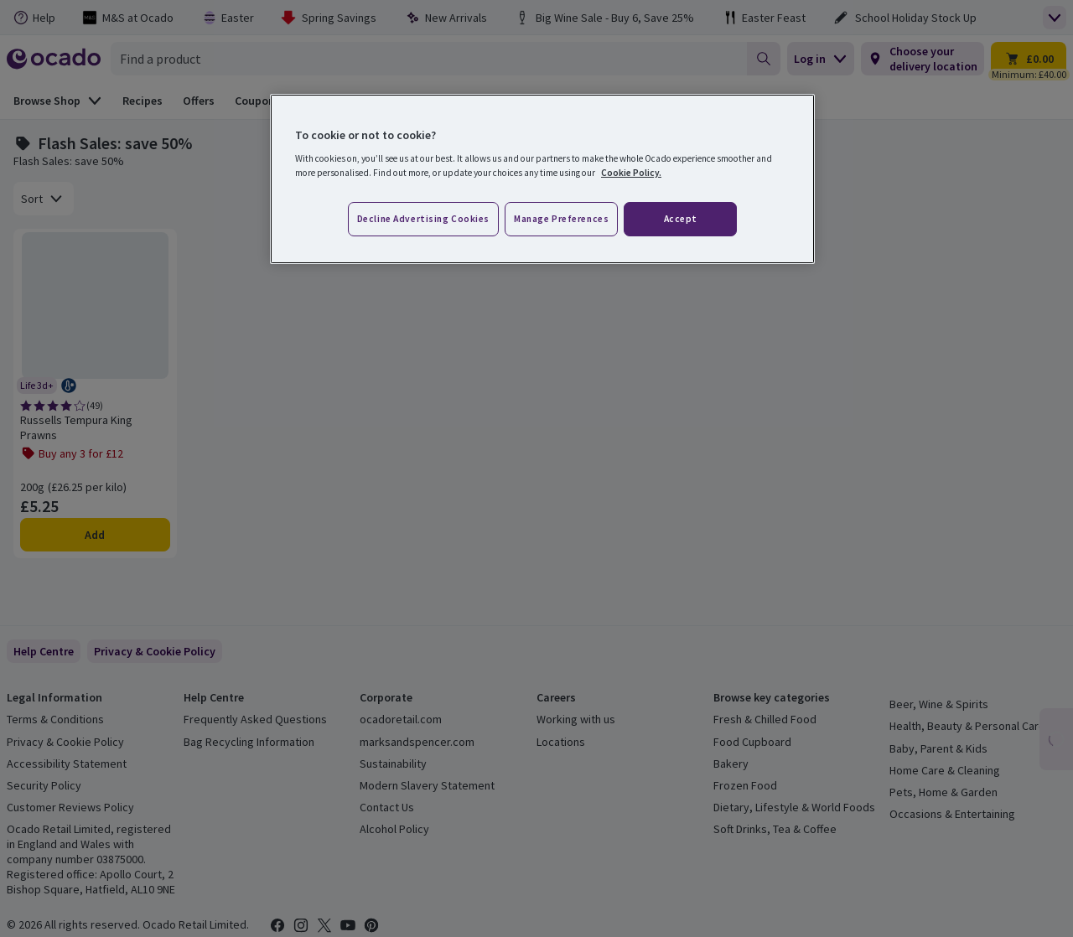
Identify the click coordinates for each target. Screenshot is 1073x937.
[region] (542, 179)
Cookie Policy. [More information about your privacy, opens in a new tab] (631, 173)
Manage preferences (561, 219)
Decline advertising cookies (423, 219)
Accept (680, 219)
